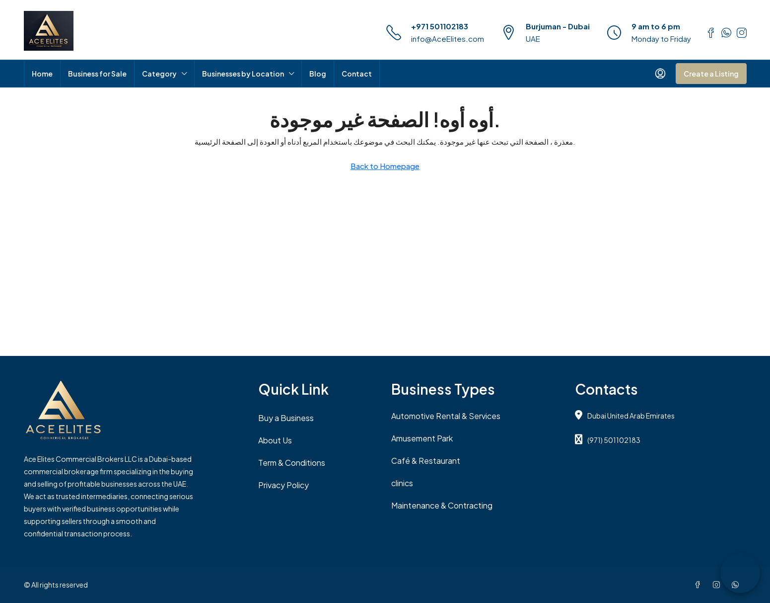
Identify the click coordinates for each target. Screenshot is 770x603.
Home (42, 73)
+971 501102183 (439, 26)
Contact (357, 73)
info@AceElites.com (447, 38)
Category (159, 73)
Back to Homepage (385, 166)
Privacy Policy (283, 485)
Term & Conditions (291, 462)
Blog (317, 73)
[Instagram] (718, 584)
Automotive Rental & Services (445, 416)
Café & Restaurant (425, 460)
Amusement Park (422, 438)
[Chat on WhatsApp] (740, 573)
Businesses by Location (243, 73)
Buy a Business (286, 418)
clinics (402, 483)
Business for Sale (97, 73)
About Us (275, 440)
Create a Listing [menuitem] (711, 73)
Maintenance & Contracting (441, 505)
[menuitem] (660, 73)
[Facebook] (699, 584)
